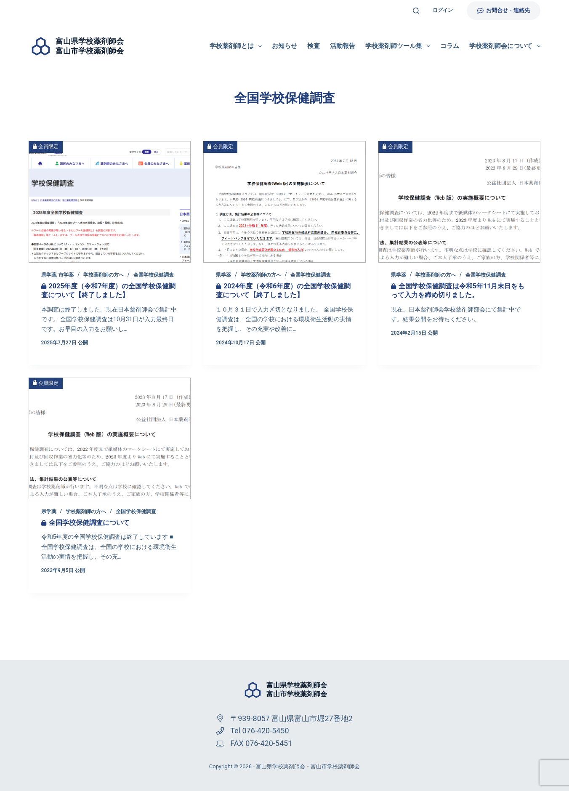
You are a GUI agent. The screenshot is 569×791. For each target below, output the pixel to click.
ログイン (443, 10)
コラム (449, 46)
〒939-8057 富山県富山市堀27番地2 (291, 718)
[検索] (416, 11)
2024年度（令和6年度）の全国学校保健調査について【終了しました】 (283, 290)
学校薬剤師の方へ (103, 275)
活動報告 (342, 46)
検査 (313, 46)
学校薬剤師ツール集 (399, 46)
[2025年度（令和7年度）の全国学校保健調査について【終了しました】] (110, 202)
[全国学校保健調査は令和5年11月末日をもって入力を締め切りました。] (459, 202)
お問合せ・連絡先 (503, 10)
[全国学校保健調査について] (110, 438)
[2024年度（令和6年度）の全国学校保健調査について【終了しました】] (284, 202)
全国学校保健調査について (89, 523)
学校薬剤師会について (504, 46)
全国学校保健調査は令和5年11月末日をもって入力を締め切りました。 (458, 290)
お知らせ (284, 46)
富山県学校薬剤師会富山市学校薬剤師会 (296, 689)
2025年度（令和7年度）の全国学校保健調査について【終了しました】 (108, 290)
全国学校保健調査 (153, 275)
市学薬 (66, 275)
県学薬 (48, 275)
